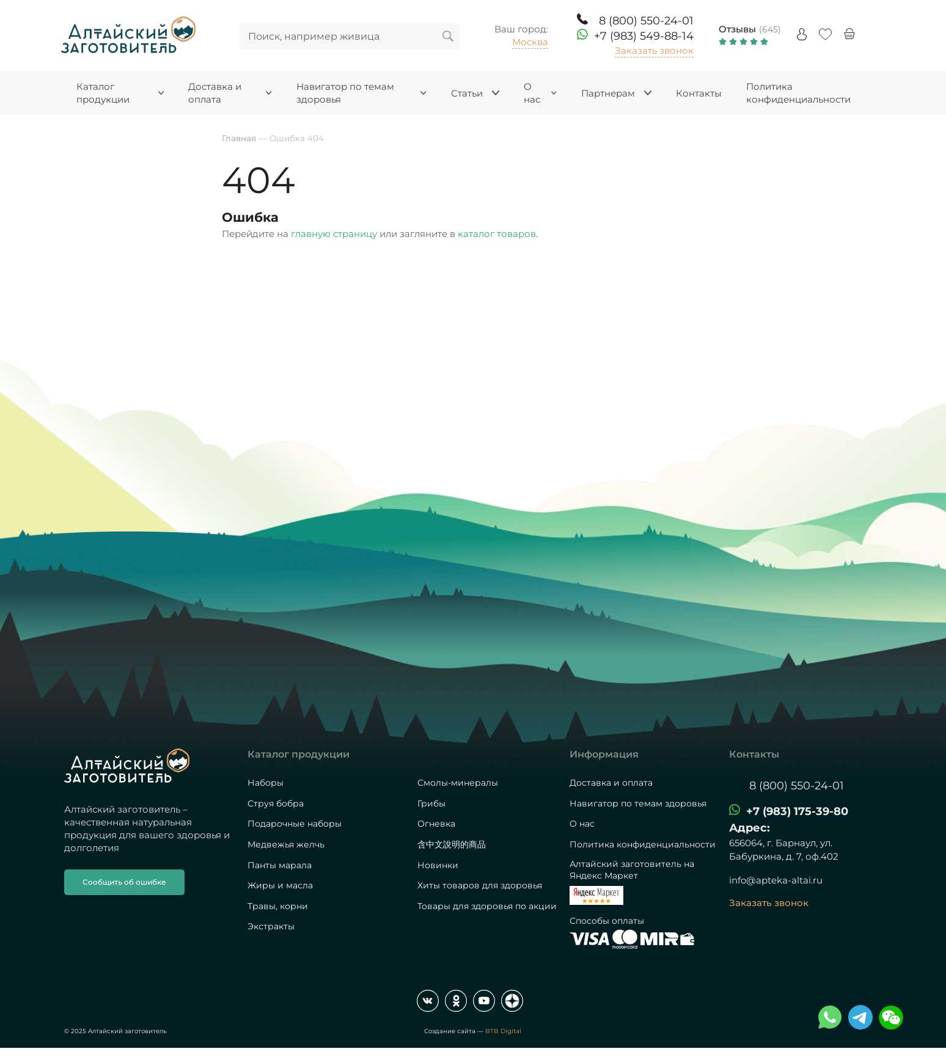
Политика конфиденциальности (643, 844)
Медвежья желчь (286, 844)
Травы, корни (278, 906)
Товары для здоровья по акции (487, 906)
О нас (582, 823)
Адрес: (749, 828)
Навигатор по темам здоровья (638, 803)
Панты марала (280, 865)
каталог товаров (497, 234)
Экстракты (271, 926)
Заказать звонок (654, 50)
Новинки (437, 865)
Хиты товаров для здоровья (479, 885)
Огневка (436, 823)
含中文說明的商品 (451, 844)
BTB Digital (503, 1031)
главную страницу (334, 234)
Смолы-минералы (457, 782)
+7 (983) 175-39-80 (797, 811)
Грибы (431, 803)
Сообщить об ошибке (124, 882)
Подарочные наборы (295, 823)
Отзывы (737, 29)
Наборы (266, 782)
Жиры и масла (280, 885)
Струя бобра (276, 803)
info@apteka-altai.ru (776, 880)
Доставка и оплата (611, 782)
